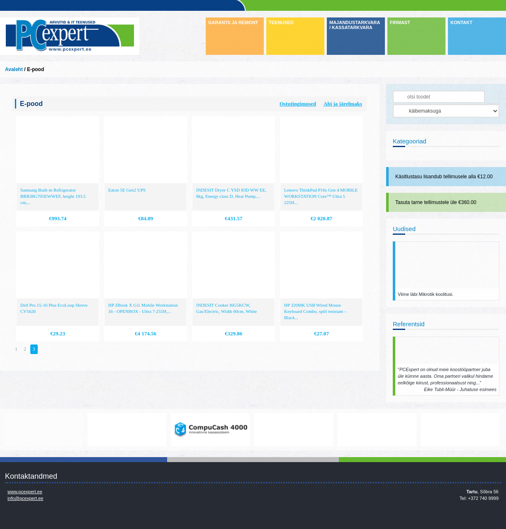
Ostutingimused (298, 104)
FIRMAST (400, 22)
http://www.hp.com (377, 429)
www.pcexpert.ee (24, 491)
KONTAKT (461, 22)
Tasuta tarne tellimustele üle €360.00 (435, 202)
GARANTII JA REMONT (233, 22)
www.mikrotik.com (43, 429)
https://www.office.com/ (127, 429)
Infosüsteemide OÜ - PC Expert (69, 36)
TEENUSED (281, 22)
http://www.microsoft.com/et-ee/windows (293, 429)
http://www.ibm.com (460, 429)
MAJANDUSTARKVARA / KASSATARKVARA (354, 25)
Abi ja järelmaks (343, 104)
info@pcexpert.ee (25, 498)
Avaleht (14, 69)
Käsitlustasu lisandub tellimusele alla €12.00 (444, 177)
